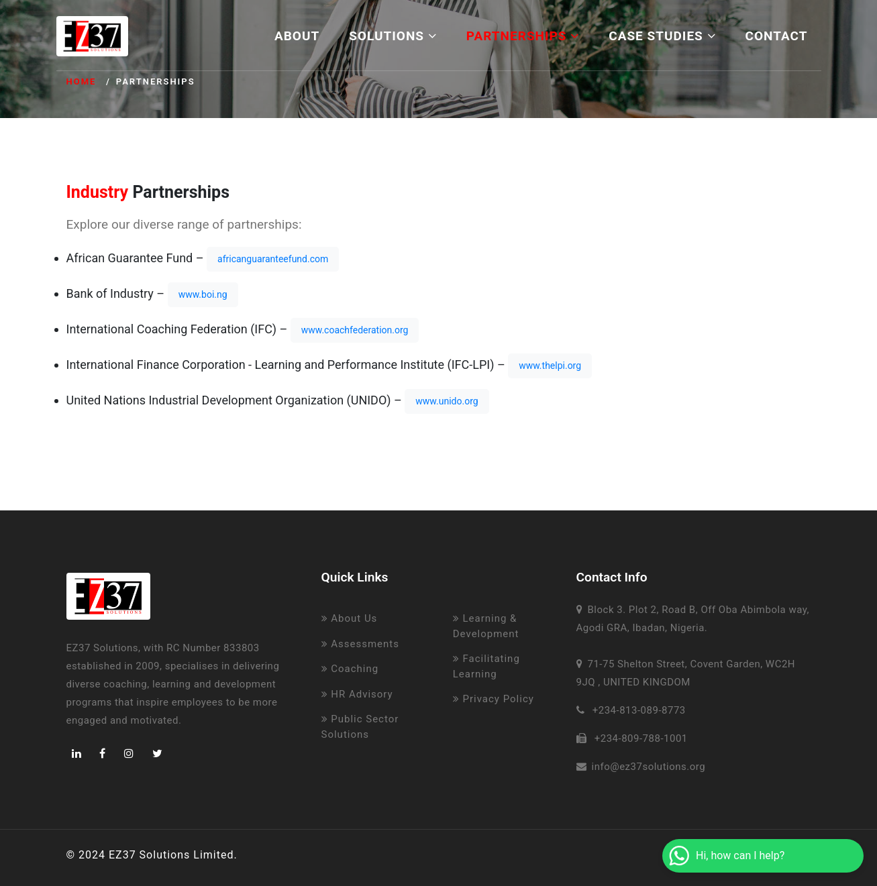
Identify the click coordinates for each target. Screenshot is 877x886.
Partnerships (522, 36)
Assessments (360, 644)
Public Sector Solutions (360, 726)
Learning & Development (486, 626)
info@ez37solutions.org (649, 767)
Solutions (393, 36)
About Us (349, 618)
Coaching (350, 669)
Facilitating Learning (486, 666)
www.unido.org (446, 401)
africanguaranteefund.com (272, 259)
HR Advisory (357, 694)
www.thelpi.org (550, 365)
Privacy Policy (493, 699)
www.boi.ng (202, 294)
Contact (776, 36)
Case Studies (662, 36)
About (296, 36)
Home (81, 81)
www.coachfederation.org (355, 330)
